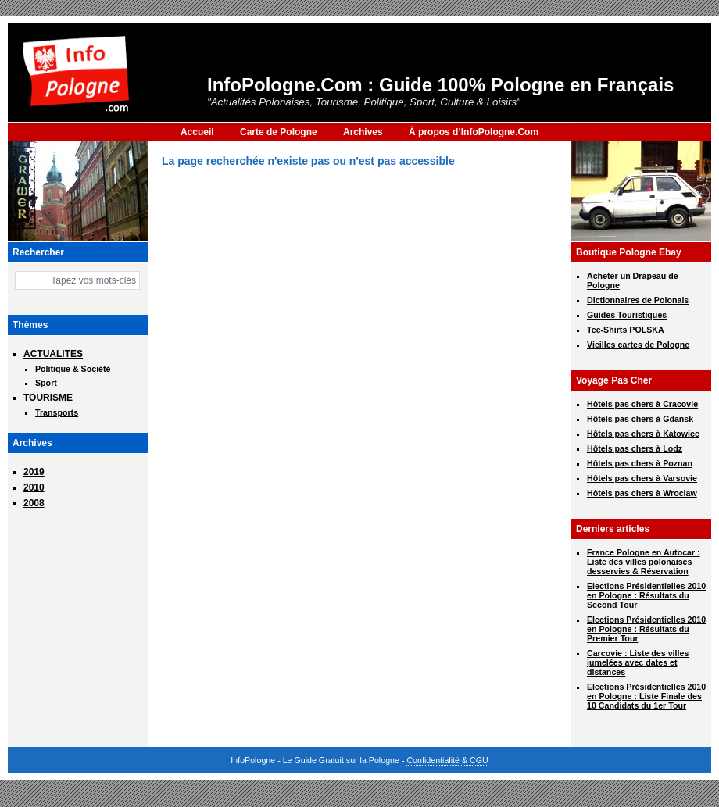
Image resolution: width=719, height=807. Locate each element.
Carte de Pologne (278, 132)
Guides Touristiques (627, 315)
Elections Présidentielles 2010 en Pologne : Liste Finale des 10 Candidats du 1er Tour (646, 696)
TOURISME (48, 397)
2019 (34, 471)
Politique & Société (73, 368)
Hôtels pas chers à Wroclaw (642, 493)
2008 (34, 503)
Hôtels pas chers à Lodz (634, 448)
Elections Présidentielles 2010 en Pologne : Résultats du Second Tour (646, 595)
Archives (363, 132)
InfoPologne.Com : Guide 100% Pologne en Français (440, 84)
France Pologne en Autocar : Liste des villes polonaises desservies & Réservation (643, 562)
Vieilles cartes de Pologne (638, 344)
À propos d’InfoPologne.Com (473, 132)
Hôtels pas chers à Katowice (643, 433)
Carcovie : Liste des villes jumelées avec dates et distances (638, 662)
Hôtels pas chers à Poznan (639, 463)
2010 (34, 487)
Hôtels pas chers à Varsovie (642, 478)
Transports (56, 412)
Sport (46, 382)
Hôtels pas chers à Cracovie (642, 404)
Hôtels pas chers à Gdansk (640, 418)
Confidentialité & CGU (447, 760)
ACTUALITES (53, 353)
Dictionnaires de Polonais (638, 300)
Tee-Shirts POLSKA (625, 329)
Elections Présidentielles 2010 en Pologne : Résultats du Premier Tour (646, 629)
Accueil (197, 132)
